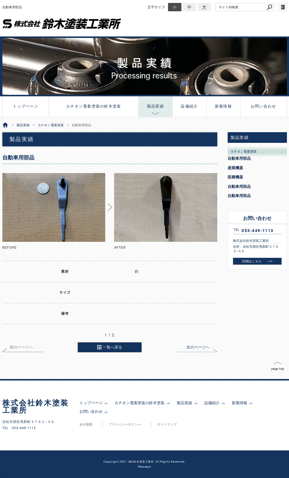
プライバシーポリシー (124, 424)
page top (277, 369)
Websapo (144, 467)
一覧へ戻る (112, 347)
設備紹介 (189, 106)
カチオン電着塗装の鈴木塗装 (93, 106)
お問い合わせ (263, 106)
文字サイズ (156, 6)
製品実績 (155, 106)
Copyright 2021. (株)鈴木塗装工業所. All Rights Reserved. (144, 461)
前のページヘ (21, 347)
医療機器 (235, 177)
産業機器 (235, 167)
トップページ (25, 106)
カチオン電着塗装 (244, 151)
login (283, 7)
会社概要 (85, 424)
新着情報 (223, 106)
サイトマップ (167, 424)
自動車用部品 (239, 158)
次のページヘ (198, 347)
